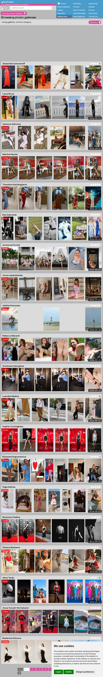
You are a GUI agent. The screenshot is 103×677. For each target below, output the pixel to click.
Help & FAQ (93, 3)
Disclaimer (93, 13)
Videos (60, 10)
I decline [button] (68, 672)
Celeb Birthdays (79, 13)
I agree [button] (58, 672)
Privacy (92, 10)
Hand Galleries (79, 16)
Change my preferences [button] (85, 672)
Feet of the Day (79, 10)
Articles (76, 6)
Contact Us (93, 16)
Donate (91, 6)
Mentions (61, 13)
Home (63, 3)
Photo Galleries (63, 6)
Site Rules (77, 3)
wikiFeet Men (62, 16)
